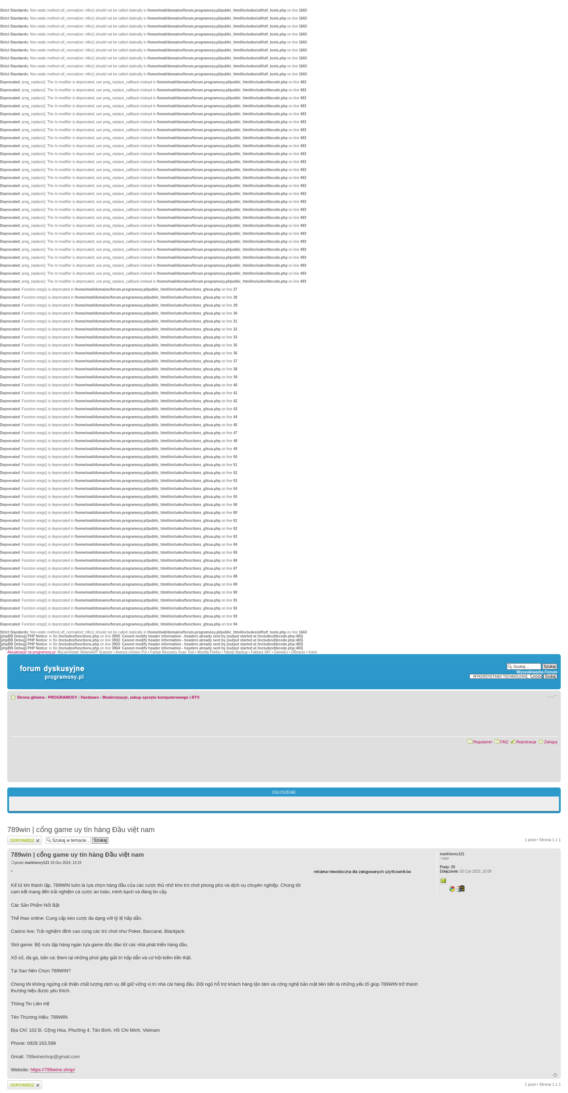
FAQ (504, 742)
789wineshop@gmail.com (53, 1056)
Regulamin (482, 742)
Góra (555, 1075)
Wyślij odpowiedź (24, 840)
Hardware (90, 697)
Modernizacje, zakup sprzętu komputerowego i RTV (151, 697)
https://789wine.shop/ (52, 1069)
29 (447, 867)
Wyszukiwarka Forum (537, 672)
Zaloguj (550, 742)
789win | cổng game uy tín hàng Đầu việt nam (81, 830)
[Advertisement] (368, 919)
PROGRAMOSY (62, 697)
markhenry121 (37, 863)
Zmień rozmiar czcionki (552, 696)
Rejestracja (526, 742)
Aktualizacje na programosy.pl (31, 652)
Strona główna (31, 697)
